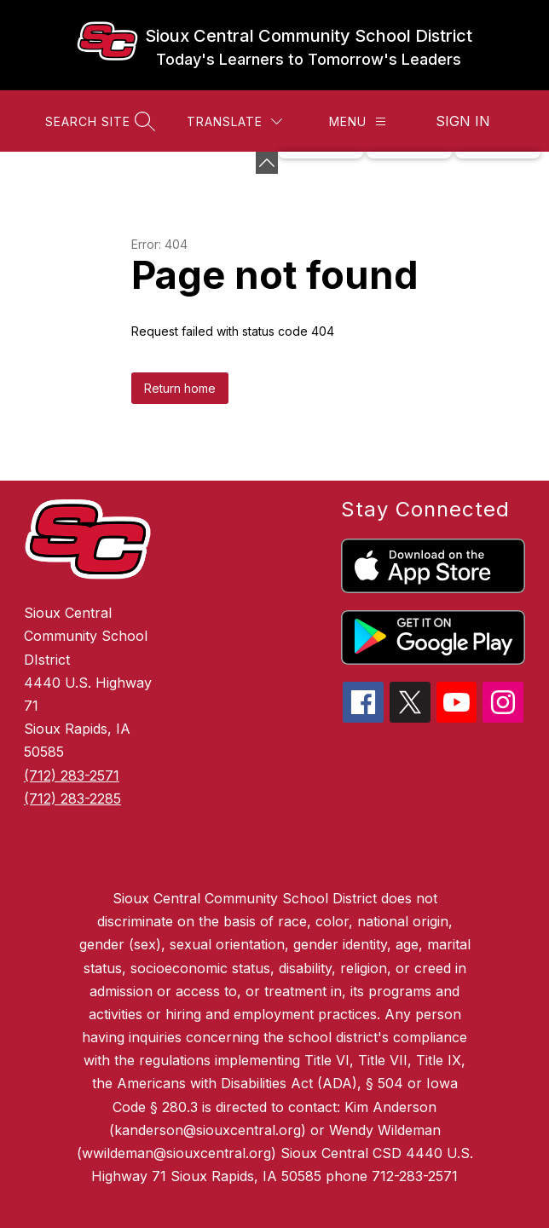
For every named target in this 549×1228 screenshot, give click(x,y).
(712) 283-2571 (71, 775)
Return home (180, 388)
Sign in (463, 121)
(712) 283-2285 (72, 798)
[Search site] (98, 121)
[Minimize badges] (267, 163)
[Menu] (357, 121)
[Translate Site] (234, 121)
